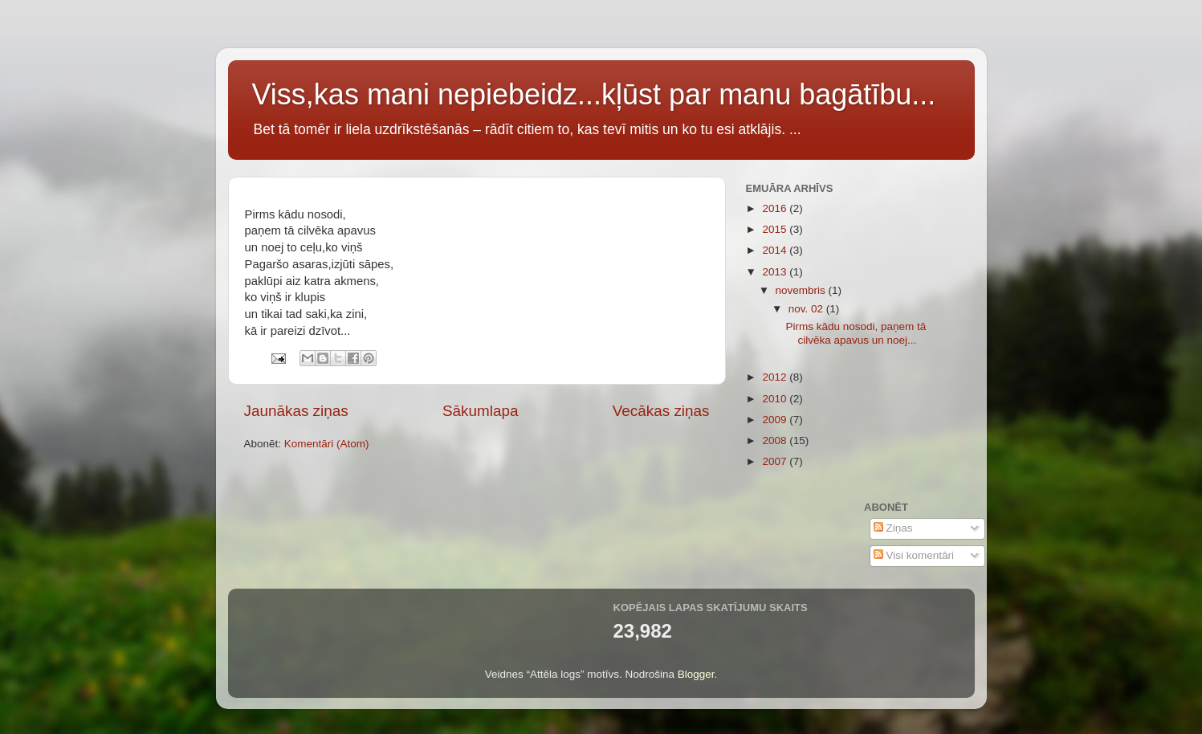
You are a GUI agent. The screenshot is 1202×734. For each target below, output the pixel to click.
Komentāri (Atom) (326, 444)
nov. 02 (807, 309)
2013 (775, 272)
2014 (775, 250)
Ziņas (893, 528)
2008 (775, 440)
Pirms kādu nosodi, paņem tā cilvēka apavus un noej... (855, 332)
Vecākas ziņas (661, 410)
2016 (775, 208)
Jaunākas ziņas (296, 410)
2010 (775, 399)
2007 (775, 461)
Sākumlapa (480, 410)
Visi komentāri (914, 555)
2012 (775, 377)
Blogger (696, 674)
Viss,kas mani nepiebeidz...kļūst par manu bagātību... (594, 94)
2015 (775, 229)
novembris (802, 290)
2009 (775, 420)
